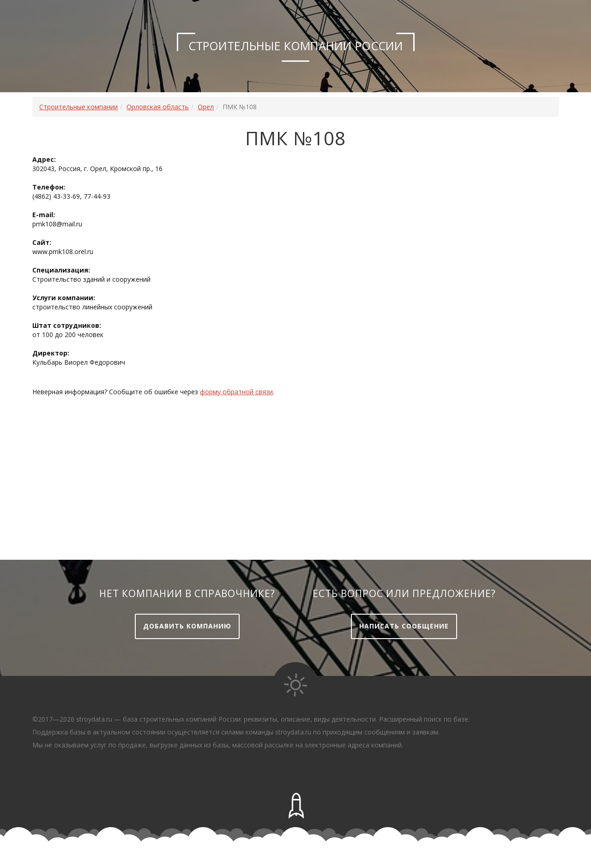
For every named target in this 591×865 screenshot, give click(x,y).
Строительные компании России (295, 45)
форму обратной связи (236, 391)
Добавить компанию (187, 626)
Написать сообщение (404, 626)
